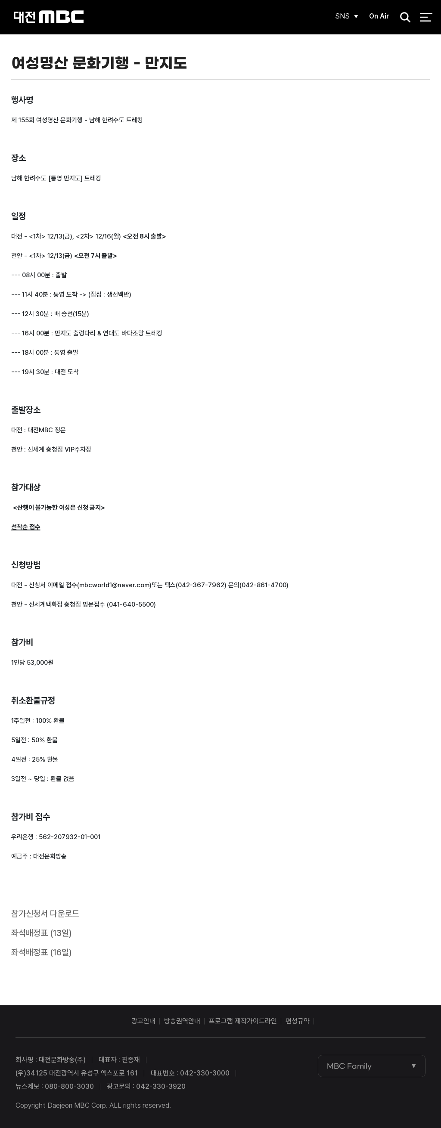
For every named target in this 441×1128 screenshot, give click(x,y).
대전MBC (48, 17)
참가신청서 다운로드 (45, 913)
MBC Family (349, 1066)
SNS (342, 16)
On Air (379, 16)
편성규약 (298, 1021)
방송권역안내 (182, 1021)
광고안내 (143, 1021)
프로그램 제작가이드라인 (243, 1021)
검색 (403, 17)
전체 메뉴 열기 (426, 17)
